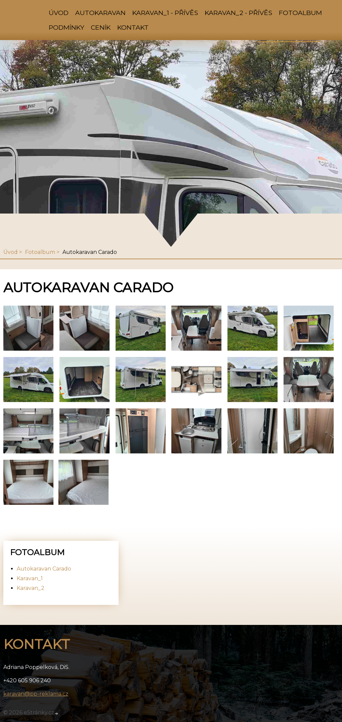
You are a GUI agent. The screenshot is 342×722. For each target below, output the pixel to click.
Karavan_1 (30, 578)
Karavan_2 (30, 588)
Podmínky (66, 27)
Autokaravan (100, 13)
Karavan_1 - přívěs (165, 13)
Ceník (101, 27)
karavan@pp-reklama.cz (35, 694)
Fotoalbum (300, 13)
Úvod (58, 13)
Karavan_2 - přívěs (238, 13)
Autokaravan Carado (44, 569)
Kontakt (133, 27)
